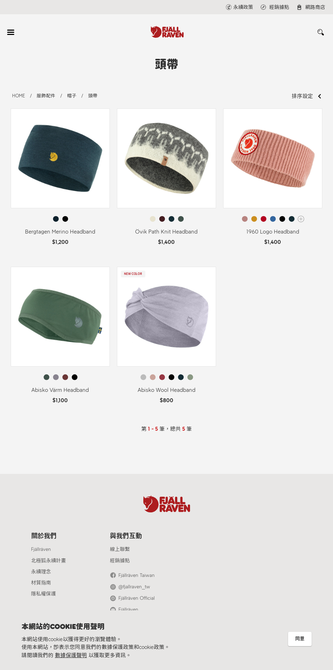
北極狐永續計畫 (48, 561)
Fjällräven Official (136, 598)
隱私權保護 (43, 594)
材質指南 (41, 583)
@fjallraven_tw (134, 587)
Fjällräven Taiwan (136, 575)
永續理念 (41, 572)
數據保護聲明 (71, 655)
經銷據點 (120, 561)
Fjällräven (41, 549)
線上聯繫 (120, 549)
